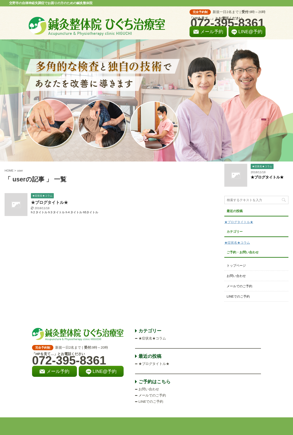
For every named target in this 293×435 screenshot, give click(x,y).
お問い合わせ (236, 276)
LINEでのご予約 (238, 296)
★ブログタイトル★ (49, 202)
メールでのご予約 (239, 286)
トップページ (236, 265)
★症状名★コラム (237, 242)
